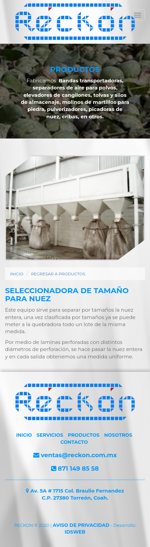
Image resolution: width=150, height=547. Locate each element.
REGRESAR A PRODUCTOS (58, 273)
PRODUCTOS (84, 435)
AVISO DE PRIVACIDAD (81, 525)
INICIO (16, 273)
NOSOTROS (118, 435)
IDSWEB (75, 532)
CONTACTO (74, 442)
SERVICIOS (50, 435)
